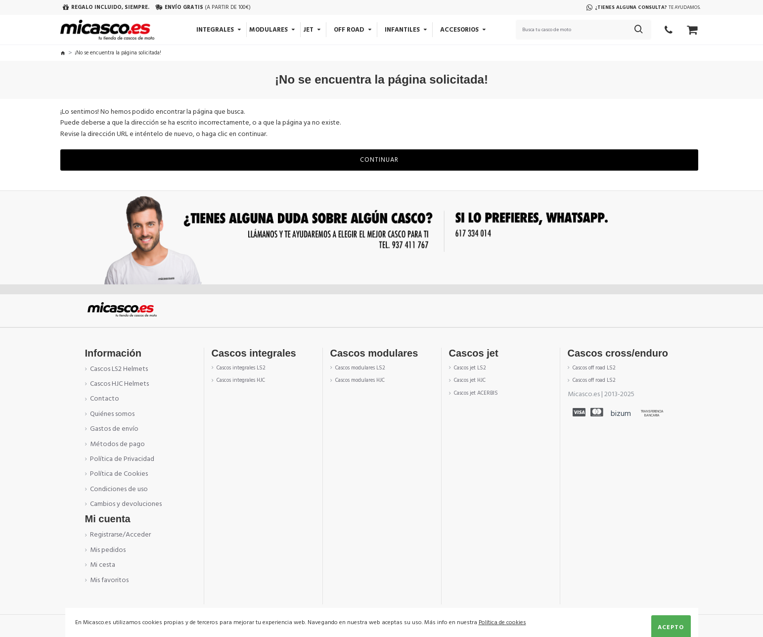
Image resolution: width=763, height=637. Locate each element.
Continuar (379, 159)
